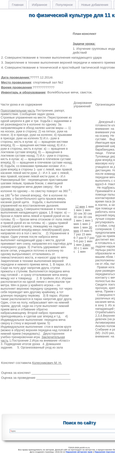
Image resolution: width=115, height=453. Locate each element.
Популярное (64, 4)
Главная (17, 4)
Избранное (39, 4)
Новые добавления (94, 4)
